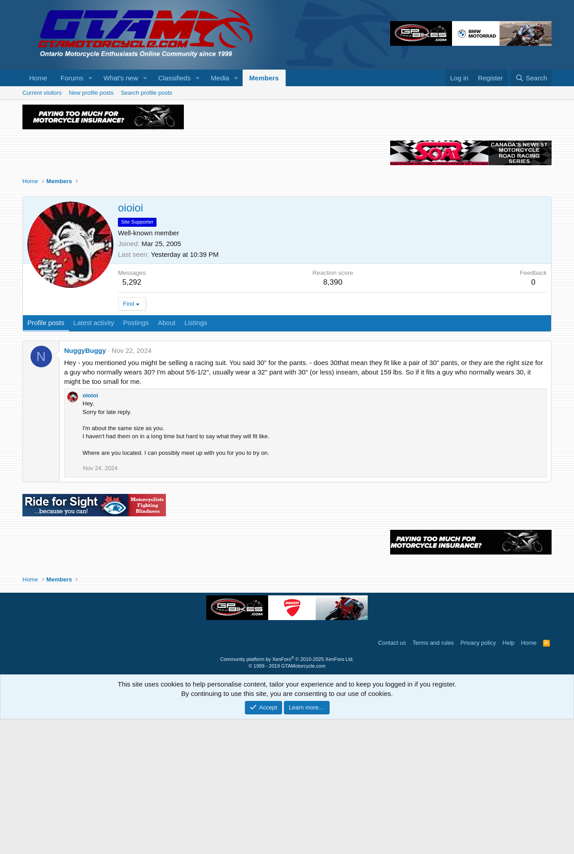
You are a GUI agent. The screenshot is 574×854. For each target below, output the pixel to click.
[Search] (531, 78)
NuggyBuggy (85, 485)
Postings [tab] (136, 457)
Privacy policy (478, 777)
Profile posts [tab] (46, 457)
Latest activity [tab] (94, 457)
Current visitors (41, 92)
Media (220, 78)
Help (509, 777)
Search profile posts (146, 92)
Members (264, 78)
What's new (121, 78)
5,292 (132, 417)
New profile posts (91, 92)
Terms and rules (433, 777)
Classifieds (174, 78)
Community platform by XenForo (287, 794)
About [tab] (166, 457)
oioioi (90, 530)
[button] (90, 78)
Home (38, 78)
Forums (72, 78)
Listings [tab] (195, 457)
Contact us (392, 777)
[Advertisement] (287, 167)
